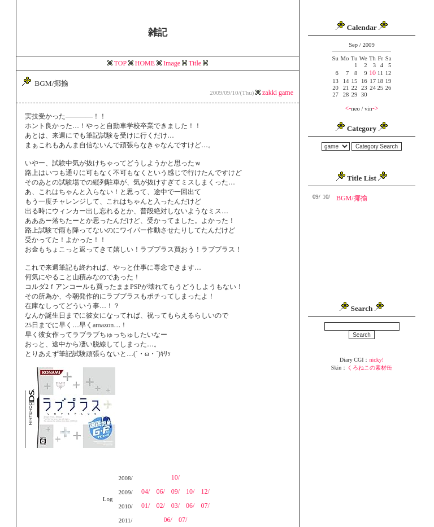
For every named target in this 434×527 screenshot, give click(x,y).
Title (195, 63)
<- (348, 108)
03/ (175, 506)
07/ (205, 506)
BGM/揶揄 (351, 198)
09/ (175, 491)
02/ (160, 506)
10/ (175, 477)
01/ (145, 506)
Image (171, 63)
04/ (145, 491)
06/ (160, 491)
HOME (145, 63)
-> (375, 108)
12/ (205, 491)
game (286, 92)
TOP (120, 63)
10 (372, 73)
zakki (270, 92)
